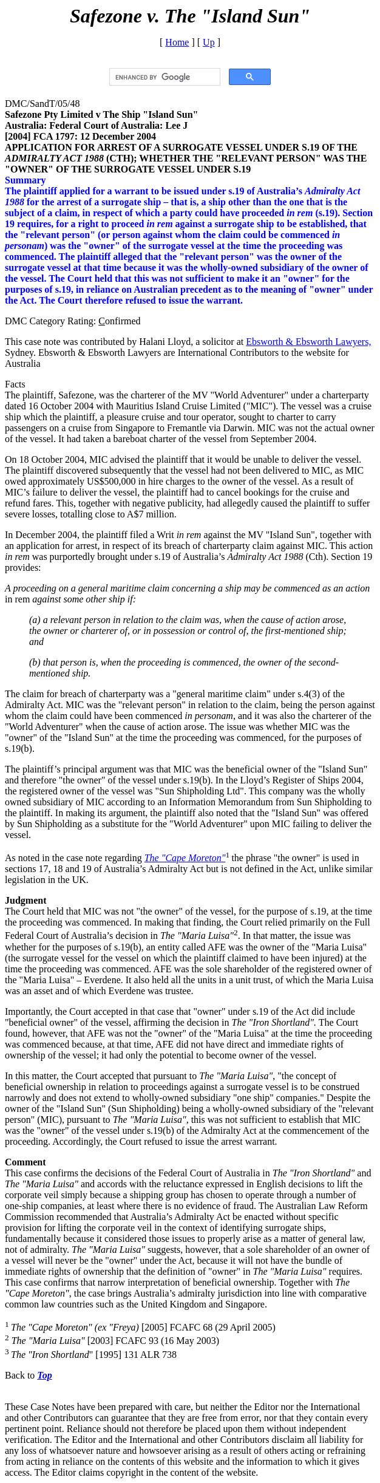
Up (209, 42)
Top (44, 1375)
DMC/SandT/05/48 (42, 103)
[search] (163, 77)
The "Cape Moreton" (185, 858)
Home (177, 42)
